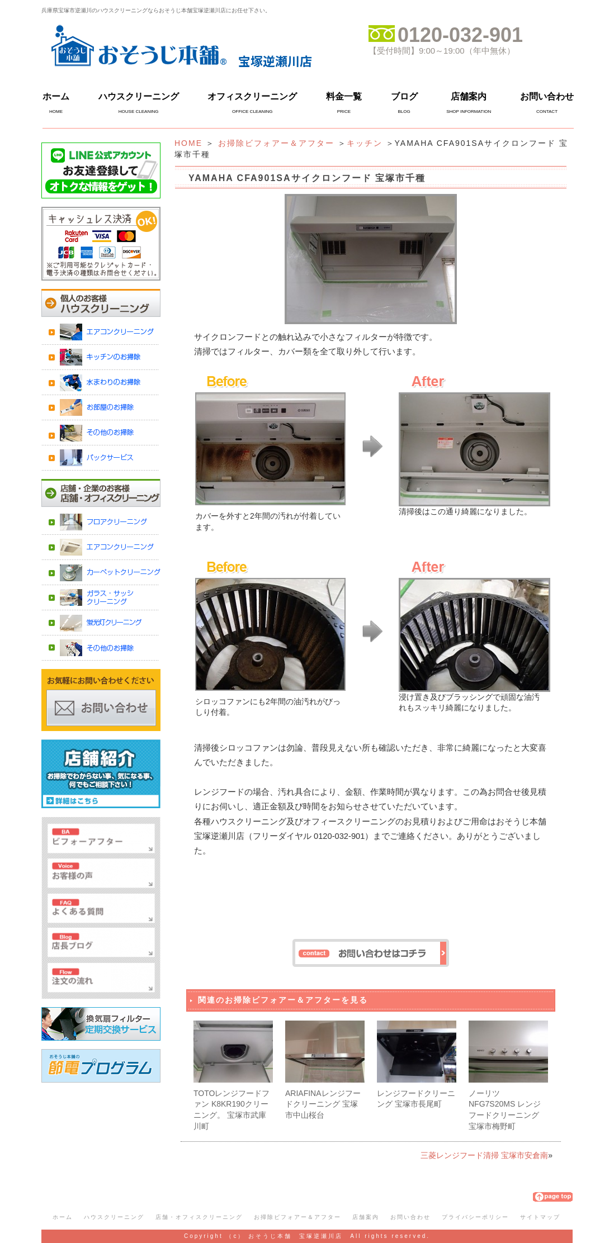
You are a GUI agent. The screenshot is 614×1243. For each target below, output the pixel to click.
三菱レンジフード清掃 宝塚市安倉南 (484, 1155)
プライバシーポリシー (475, 1217)
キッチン (364, 143)
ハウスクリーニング (138, 96)
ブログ (404, 96)
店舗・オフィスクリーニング (199, 1217)
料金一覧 (344, 96)
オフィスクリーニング (252, 96)
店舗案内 (469, 96)
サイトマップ (540, 1217)
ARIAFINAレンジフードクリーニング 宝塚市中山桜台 (323, 1104)
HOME (188, 143)
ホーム (55, 96)
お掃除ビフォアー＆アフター (276, 143)
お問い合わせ (547, 96)
